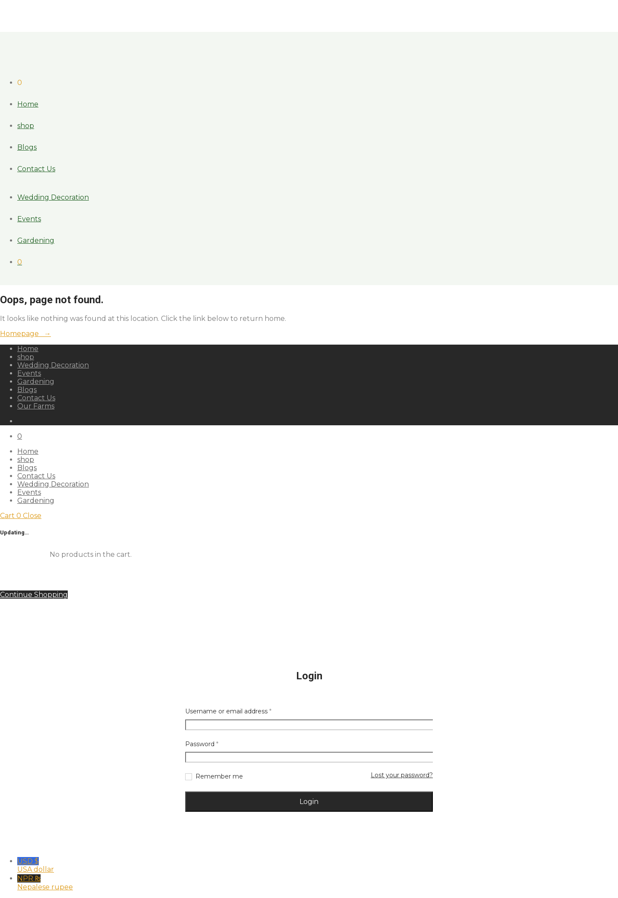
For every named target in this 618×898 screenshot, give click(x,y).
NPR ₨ (317, 882)
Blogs (27, 147)
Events (29, 219)
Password (201, 744)
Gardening (35, 240)
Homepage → (25, 334)
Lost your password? (402, 775)
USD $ (317, 865)
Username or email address (228, 711)
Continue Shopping (34, 594)
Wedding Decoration (53, 197)
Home (27, 104)
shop (25, 126)
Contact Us (36, 169)
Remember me (219, 776)
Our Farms (35, 406)
